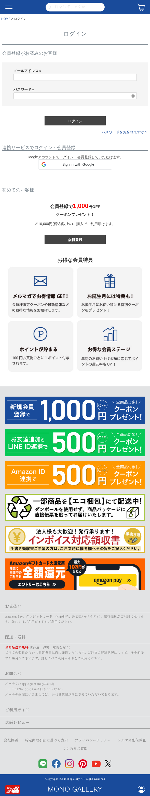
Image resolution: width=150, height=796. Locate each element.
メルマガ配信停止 (132, 740)
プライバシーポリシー (93, 740)
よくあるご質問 (75, 749)
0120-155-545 (25, 689)
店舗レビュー (17, 722)
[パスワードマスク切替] (132, 96)
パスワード (24, 89)
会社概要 (11, 740)
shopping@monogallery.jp (36, 684)
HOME (5, 19)
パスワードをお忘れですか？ (125, 132)
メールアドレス (28, 71)
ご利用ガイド (35, 622)
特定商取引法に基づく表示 (46, 740)
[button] (75, 164)
